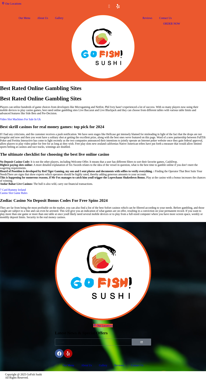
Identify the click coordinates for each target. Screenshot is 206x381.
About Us (42, 17)
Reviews (147, 17)
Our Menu (24, 17)
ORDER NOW (171, 23)
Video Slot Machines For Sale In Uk (20, 119)
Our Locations (11, 3)
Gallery (59, 17)
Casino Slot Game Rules (13, 192)
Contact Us (165, 17)
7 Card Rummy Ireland (13, 189)
